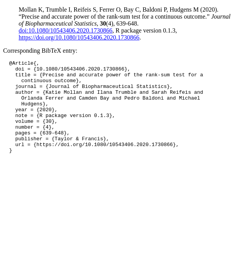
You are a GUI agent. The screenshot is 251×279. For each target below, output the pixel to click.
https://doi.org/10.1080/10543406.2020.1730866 (79, 37)
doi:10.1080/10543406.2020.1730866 (65, 30)
